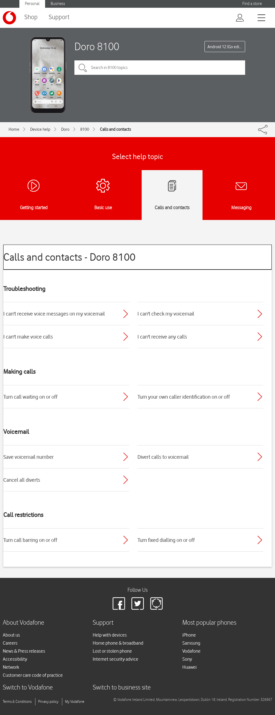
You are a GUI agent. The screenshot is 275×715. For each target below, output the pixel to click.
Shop (31, 17)
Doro (65, 129)
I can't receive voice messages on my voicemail (54, 314)
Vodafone (191, 651)
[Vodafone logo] (9, 17)
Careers (10, 643)
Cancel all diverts (21, 480)
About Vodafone (23, 622)
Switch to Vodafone (28, 687)
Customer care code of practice (33, 675)
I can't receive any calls (162, 337)
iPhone (189, 635)
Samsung (191, 643)
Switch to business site (122, 687)
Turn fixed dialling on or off (166, 540)
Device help (40, 129)
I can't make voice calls (28, 337)
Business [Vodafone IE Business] (58, 3)
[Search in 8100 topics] (159, 67)
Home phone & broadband (118, 643)
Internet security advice (115, 659)
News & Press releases (24, 651)
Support (59, 17)
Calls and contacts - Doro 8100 (69, 257)
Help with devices (110, 635)
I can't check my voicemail (166, 314)
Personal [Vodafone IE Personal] (32, 3)
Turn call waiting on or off (30, 397)
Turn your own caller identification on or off (184, 397)
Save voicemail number (28, 457)
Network (11, 667)
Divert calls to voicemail (163, 457)
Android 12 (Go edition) (226, 46)
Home (14, 129)
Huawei (189, 667)
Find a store (252, 3)
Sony (187, 659)
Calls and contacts (115, 129)
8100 (84, 129)
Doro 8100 (96, 46)
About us (11, 635)
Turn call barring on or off (30, 540)
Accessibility (15, 659)
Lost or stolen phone (112, 651)
